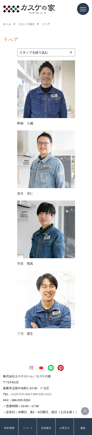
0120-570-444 (21, 394)
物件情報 (9, 428)
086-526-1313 (42, 394)
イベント (28, 428)
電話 (82, 428)
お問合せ (64, 428)
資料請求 (46, 428)
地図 (46, 388)
